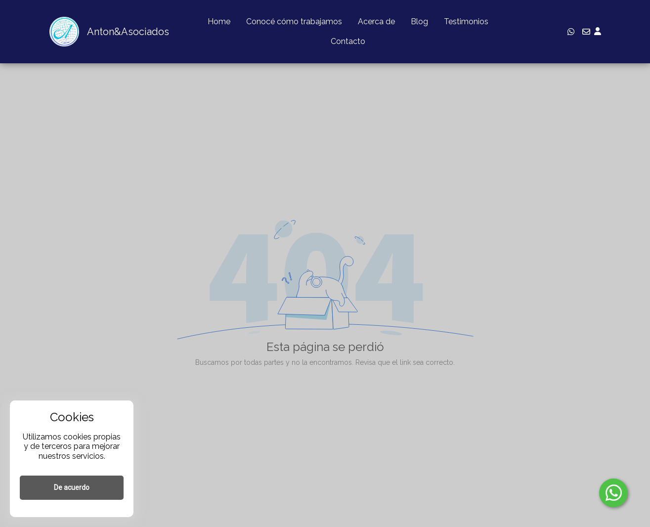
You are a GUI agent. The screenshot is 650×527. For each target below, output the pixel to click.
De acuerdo (71, 487)
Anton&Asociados (128, 32)
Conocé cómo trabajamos (294, 21)
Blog (419, 21)
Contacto (348, 41)
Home (219, 21)
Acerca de (376, 21)
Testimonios (466, 21)
